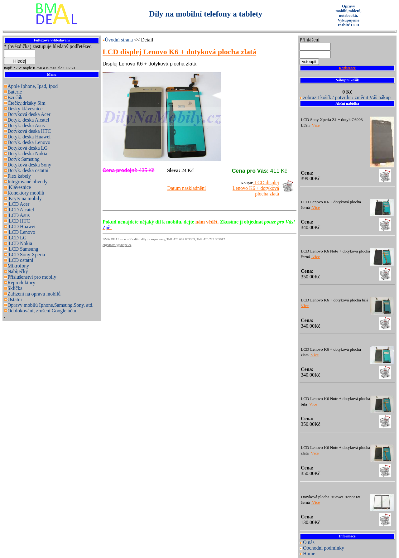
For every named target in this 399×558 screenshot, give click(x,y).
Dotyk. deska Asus (26, 125)
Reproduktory (21, 282)
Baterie (14, 91)
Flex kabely (19, 176)
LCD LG (16, 237)
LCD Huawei (21, 226)
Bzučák (14, 97)
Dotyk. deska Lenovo (28, 142)
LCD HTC (18, 221)
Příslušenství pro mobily (31, 277)
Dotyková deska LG (27, 148)
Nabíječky (17, 271)
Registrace (347, 68)
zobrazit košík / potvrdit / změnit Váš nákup (347, 97)
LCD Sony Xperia (26, 254)
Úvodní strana (119, 39)
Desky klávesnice (24, 108)
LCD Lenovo (21, 232)
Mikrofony (18, 265)
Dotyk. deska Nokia (27, 153)
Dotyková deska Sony (29, 164)
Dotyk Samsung (23, 159)
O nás (309, 542)
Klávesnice (19, 187)
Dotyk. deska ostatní (27, 170)
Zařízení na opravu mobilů (33, 293)
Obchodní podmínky (323, 548)
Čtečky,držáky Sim (26, 103)
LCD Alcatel (20, 209)
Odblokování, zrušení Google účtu (41, 310)
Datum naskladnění (186, 188)
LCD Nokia (19, 243)
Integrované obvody (27, 181)
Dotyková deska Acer (28, 114)
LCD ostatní (20, 260)
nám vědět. (207, 221)
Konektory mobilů (25, 192)
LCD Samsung (22, 249)
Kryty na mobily (24, 198)
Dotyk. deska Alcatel (28, 120)
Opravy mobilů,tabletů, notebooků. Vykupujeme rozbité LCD (348, 15)
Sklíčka (14, 288)
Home (309, 553)
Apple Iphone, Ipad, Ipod (32, 86)
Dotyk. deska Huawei (28, 136)
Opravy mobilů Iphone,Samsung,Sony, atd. (50, 305)
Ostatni (14, 299)
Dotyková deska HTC (29, 131)
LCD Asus (18, 215)
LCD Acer (18, 204)
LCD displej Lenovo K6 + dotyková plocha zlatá (256, 188)
